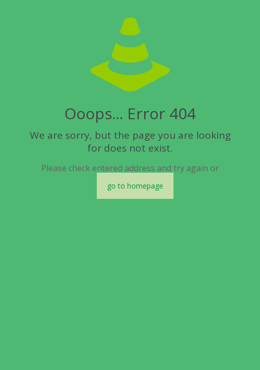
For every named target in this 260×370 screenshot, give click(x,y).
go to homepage (135, 186)
